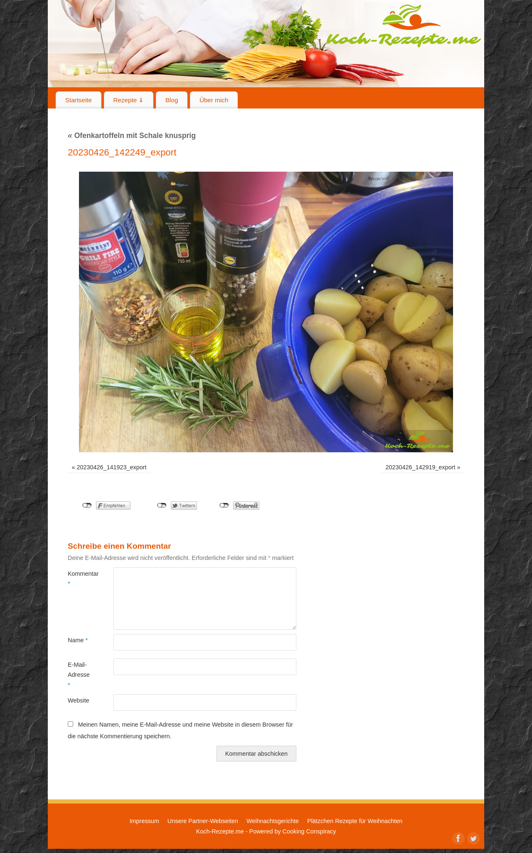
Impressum (144, 821)
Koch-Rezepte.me (403, 25)
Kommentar (79, 578)
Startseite (78, 100)
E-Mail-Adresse (79, 674)
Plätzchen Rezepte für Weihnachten (354, 821)
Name (78, 640)
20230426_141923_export (112, 467)
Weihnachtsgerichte (272, 821)
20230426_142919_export (420, 467)
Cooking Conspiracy (309, 831)
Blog (171, 100)
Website (78, 700)
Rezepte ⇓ (128, 100)
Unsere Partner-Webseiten (202, 821)
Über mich (214, 100)
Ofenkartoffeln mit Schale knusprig (132, 135)
